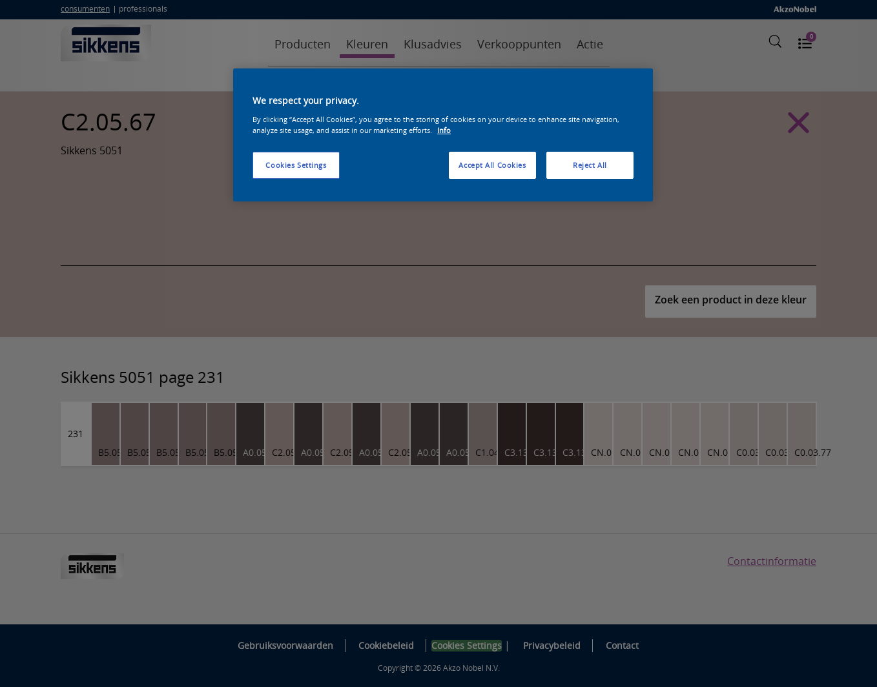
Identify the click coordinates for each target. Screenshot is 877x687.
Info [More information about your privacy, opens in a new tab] (444, 130)
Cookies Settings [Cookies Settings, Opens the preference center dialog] (295, 165)
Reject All (590, 165)
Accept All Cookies (492, 165)
